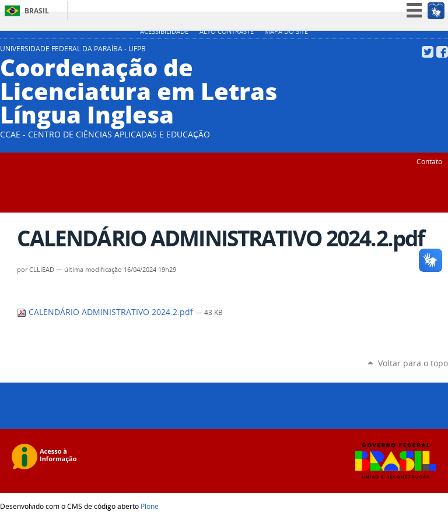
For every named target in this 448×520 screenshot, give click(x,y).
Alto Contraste (227, 31)
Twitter (427, 52)
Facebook (442, 52)
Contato (429, 161)
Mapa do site (286, 31)
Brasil (36, 11)
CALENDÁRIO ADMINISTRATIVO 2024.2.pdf (106, 312)
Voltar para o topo (413, 363)
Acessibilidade (164, 31)
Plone (150, 506)
